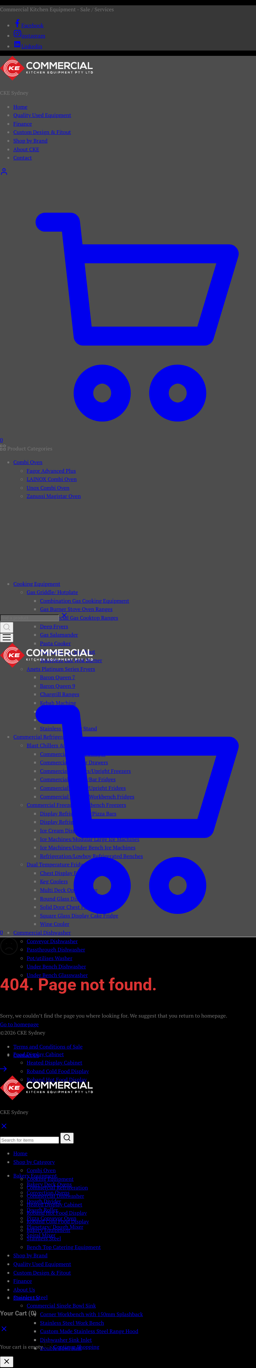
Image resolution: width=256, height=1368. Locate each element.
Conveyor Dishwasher (52, 941)
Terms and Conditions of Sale (48, 1046)
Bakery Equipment (48, 1230)
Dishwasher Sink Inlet (66, 1339)
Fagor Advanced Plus (51, 470)
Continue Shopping (76, 1346)
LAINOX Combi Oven (52, 479)
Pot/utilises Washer (49, 958)
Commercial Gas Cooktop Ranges (79, 617)
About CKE (26, 149)
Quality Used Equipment (42, 115)
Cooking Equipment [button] (36, 583)
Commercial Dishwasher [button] (42, 932)
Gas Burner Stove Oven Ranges (76, 609)
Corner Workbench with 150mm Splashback (91, 1314)
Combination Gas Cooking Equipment (84, 600)
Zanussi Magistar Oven (54, 496)
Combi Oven (41, 1170)
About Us (24, 1289)
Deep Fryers (54, 626)
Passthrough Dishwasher (56, 949)
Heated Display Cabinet (54, 1062)
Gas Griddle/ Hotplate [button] (52, 592)
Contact (22, 157)
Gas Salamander (59, 634)
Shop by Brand (30, 140)
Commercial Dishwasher (55, 1195)
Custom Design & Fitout (42, 132)
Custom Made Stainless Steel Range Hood (89, 1331)
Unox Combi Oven (48, 487)
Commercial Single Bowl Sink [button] (61, 1305)
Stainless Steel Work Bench (72, 1322)
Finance (22, 123)
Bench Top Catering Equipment (64, 1247)
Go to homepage (19, 1024)
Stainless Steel (44, 1238)
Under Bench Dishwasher (56, 966)
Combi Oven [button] (27, 462)
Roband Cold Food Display (58, 1071)
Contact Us (26, 1055)
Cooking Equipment (50, 1178)
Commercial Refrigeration (57, 1187)
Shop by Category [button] (34, 1162)
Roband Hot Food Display (57, 1212)
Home (20, 106)
